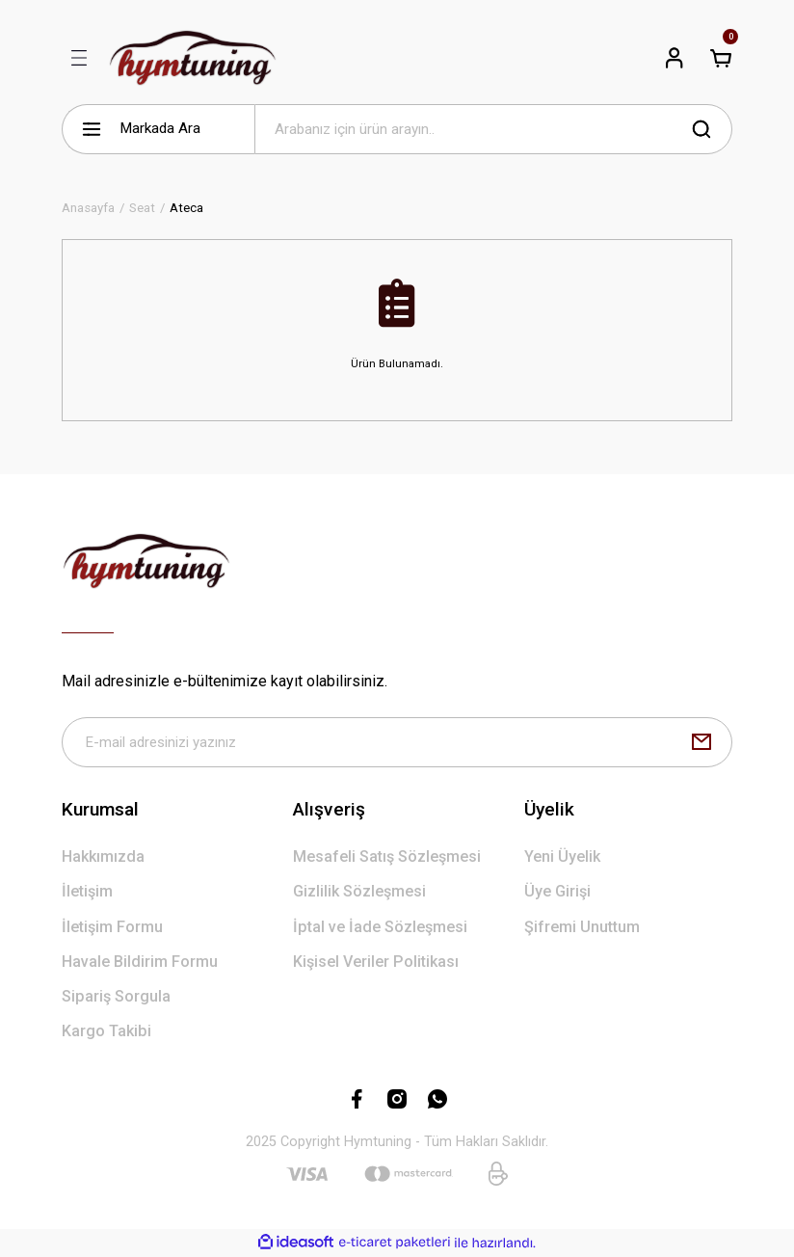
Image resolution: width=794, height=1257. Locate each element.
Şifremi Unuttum (582, 927)
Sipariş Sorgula (116, 997)
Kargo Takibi (106, 1032)
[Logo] (193, 58)
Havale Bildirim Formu (140, 961)
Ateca (186, 208)
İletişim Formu (112, 927)
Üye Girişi (557, 892)
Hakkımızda (103, 857)
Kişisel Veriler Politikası (376, 961)
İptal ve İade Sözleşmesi (380, 927)
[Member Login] (674, 57)
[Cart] (720, 57)
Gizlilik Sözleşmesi (359, 892)
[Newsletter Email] (397, 742)
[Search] (493, 129)
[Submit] (701, 742)
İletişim (87, 892)
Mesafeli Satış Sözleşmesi (387, 857)
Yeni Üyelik (562, 857)
